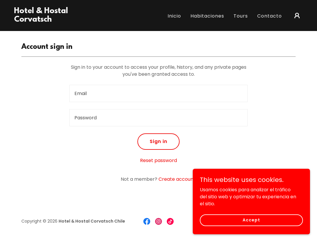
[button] (297, 15)
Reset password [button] (158, 160)
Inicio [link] (174, 16)
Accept (251, 224)
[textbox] (158, 93)
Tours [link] (241, 16)
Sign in (158, 141)
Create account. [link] (177, 179)
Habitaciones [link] (207, 16)
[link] (54, 20)
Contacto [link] (269, 16)
